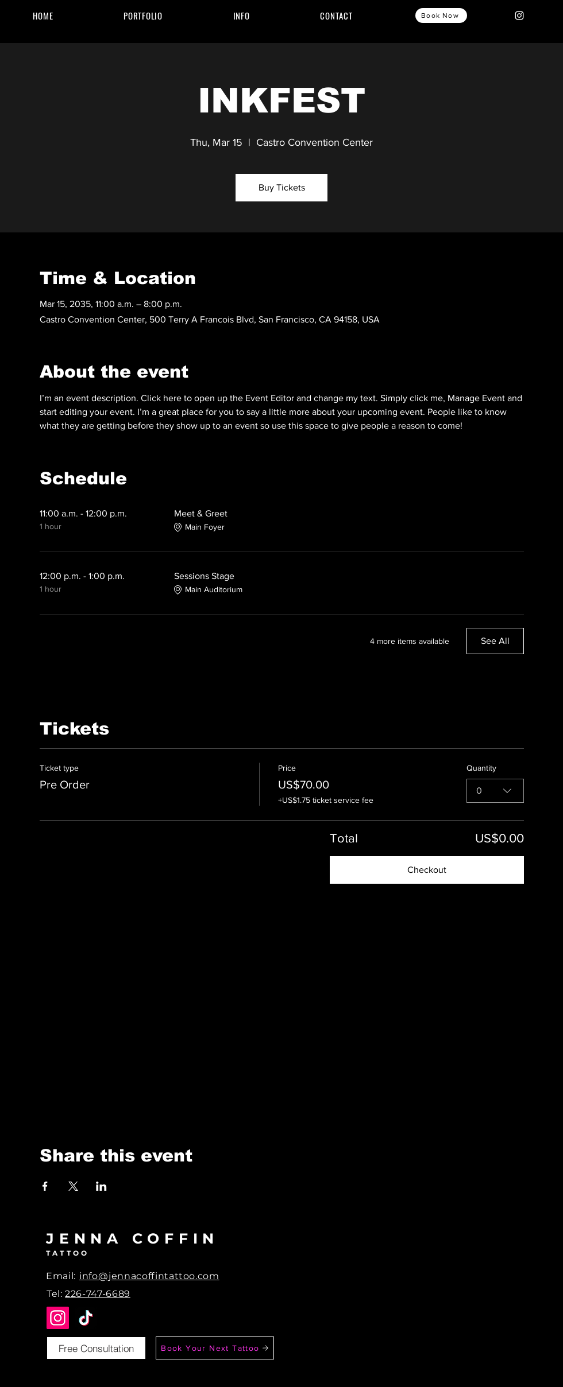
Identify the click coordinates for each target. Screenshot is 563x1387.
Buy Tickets (282, 187)
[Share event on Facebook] (45, 1186)
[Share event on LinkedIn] (101, 1186)
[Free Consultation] (96, 1348)
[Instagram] (519, 15)
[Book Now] (441, 15)
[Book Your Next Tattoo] (215, 1348)
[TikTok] (86, 1318)
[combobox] (495, 791)
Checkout (426, 870)
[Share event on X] (73, 1186)
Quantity (481, 767)
